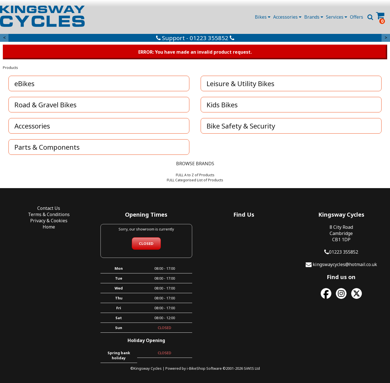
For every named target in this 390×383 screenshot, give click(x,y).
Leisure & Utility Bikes (240, 83)
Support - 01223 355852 (195, 38)
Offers (356, 17)
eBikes (24, 83)
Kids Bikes (222, 104)
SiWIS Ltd (252, 368)
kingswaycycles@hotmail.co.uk (345, 264)
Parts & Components (47, 147)
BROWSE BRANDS (195, 163)
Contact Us (48, 208)
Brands (313, 17)
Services (336, 17)
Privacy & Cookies (48, 220)
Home (49, 227)
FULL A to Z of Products (195, 174)
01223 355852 (343, 252)
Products (10, 67)
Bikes (262, 17)
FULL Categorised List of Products (195, 179)
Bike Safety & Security (241, 125)
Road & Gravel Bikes (45, 104)
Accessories (287, 17)
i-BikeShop (196, 368)
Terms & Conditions (49, 214)
